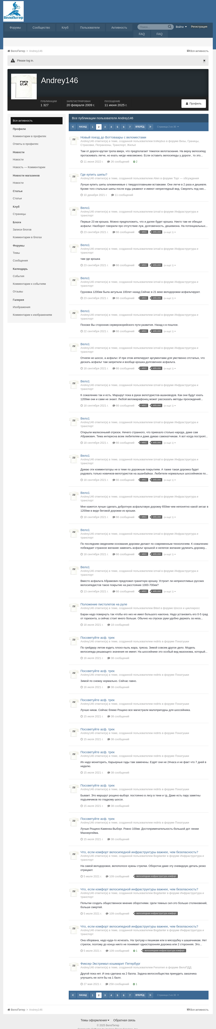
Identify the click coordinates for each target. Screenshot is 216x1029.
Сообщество (41, 27)
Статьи (17, 192)
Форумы (15, 27)
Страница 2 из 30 (168, 120)
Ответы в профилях (25, 137)
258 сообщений (117, 977)
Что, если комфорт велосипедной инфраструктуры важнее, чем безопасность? (139, 845)
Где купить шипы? (93, 168)
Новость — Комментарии (29, 160)
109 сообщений (117, 870)
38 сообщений (118, 651)
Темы (16, 246)
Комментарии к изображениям (32, 308)
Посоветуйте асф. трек (97, 631)
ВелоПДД (185, 961)
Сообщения (20, 254)
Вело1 (85, 201)
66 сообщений (123, 225)
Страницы (19, 207)
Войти (181, 26)
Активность (119, 27)
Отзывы (18, 285)
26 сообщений (118, 155)
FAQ (142, 34)
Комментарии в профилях (29, 129)
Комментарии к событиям (29, 277)
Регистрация (199, 26)
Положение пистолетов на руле (103, 598)
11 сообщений (122, 188)
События (18, 269)
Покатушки (182, 635)
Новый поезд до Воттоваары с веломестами (113, 131)
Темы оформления (95, 1014)
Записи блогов (22, 223)
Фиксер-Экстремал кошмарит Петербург (110, 957)
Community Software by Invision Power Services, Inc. (108, 1022)
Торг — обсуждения (186, 171)
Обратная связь (124, 1014)
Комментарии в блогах (27, 230)
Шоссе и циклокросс (187, 601)
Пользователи (89, 27)
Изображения (21, 300)
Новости (18, 153)
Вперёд (139, 120)
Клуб (65, 27)
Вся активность (23, 114)
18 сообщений (118, 618)
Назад (83, 120)
